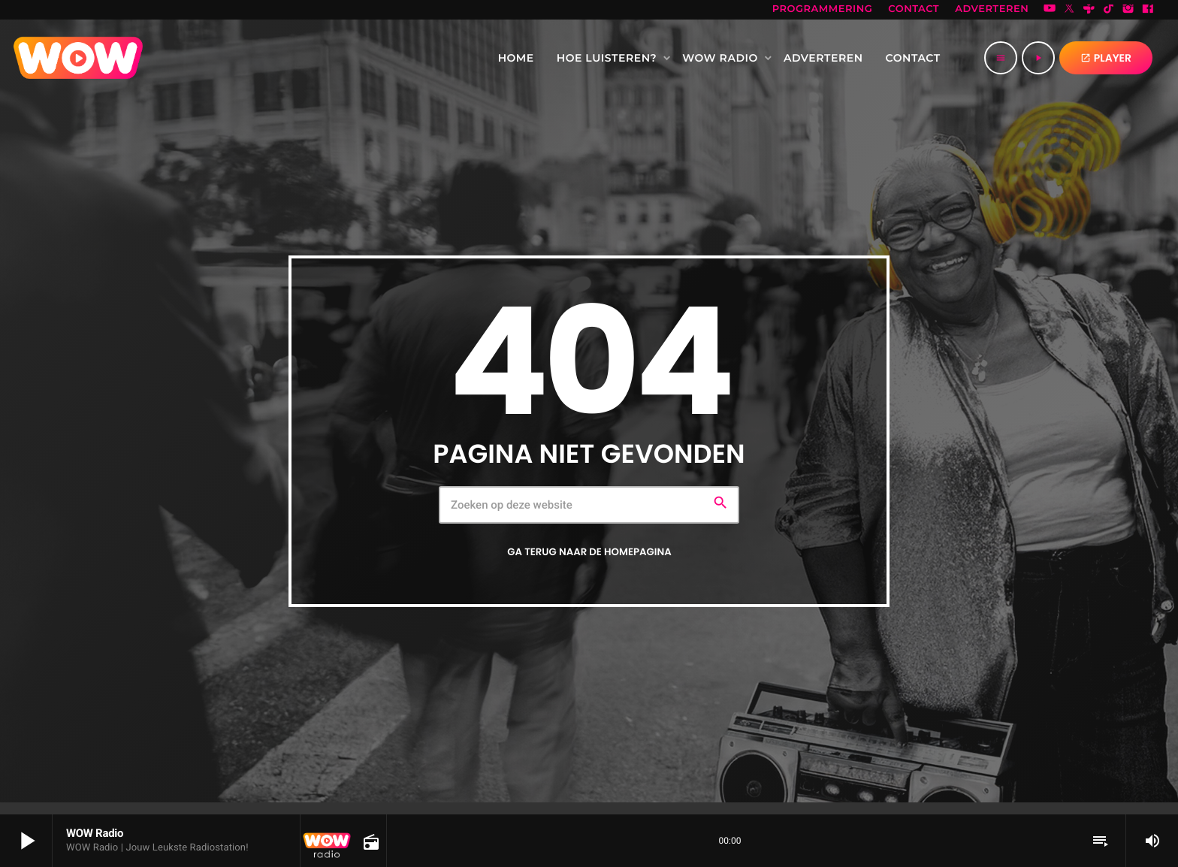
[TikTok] (1109, 10)
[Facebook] (1148, 10)
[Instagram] (1128, 10)
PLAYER (1105, 57)
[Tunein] (1089, 10)
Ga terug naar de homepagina (589, 552)
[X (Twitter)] (1069, 10)
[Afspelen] (1038, 57)
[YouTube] (1050, 10)
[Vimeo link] (78, 58)
